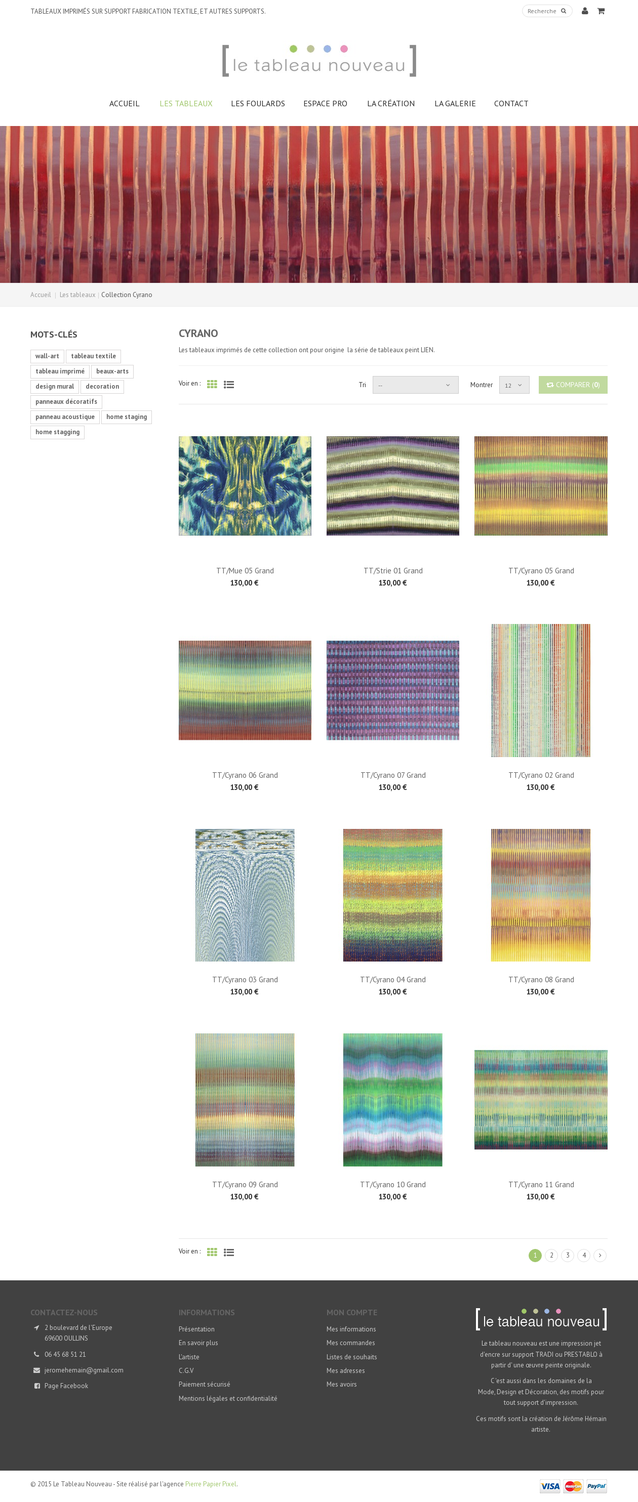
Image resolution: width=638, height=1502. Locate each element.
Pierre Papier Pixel (210, 1484)
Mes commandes (351, 1343)
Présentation (197, 1329)
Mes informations (351, 1329)
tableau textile (93, 356)
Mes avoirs (342, 1384)
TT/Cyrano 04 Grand (393, 979)
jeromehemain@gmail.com (84, 1370)
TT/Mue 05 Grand (245, 570)
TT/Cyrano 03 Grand (245, 979)
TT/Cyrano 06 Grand (245, 775)
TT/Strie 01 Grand (393, 570)
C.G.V (186, 1370)
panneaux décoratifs (66, 401)
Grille (212, 383)
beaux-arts (112, 371)
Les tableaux (78, 294)
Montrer (481, 385)
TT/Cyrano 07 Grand (393, 775)
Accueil (40, 294)
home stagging (57, 432)
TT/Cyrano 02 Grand (541, 775)
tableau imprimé (60, 371)
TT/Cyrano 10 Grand (393, 1184)
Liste (228, 383)
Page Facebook (66, 1386)
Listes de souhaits (352, 1357)
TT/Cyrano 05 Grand (541, 570)
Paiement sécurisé (204, 1384)
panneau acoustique (65, 416)
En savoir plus (198, 1343)
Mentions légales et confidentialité (228, 1398)
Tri (362, 385)
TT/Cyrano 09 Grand (245, 1184)
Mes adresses (346, 1370)
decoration (102, 386)
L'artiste (189, 1357)
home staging (126, 416)
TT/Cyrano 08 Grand (541, 979)
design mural (54, 386)
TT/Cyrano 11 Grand (541, 1184)
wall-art (47, 356)
